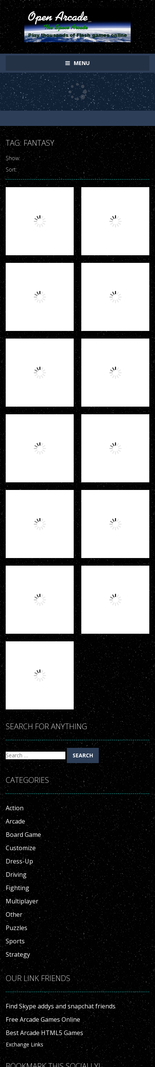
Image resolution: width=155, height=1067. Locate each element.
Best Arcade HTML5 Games (44, 1033)
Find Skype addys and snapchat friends (60, 1006)
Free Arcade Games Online (43, 1019)
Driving (16, 874)
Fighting (17, 888)
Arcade (15, 821)
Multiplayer (22, 901)
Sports (15, 941)
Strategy (18, 954)
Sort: (11, 169)
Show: (13, 158)
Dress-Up (19, 861)
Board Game (23, 834)
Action (15, 808)
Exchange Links (24, 1044)
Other (14, 914)
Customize (21, 848)
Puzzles (16, 928)
